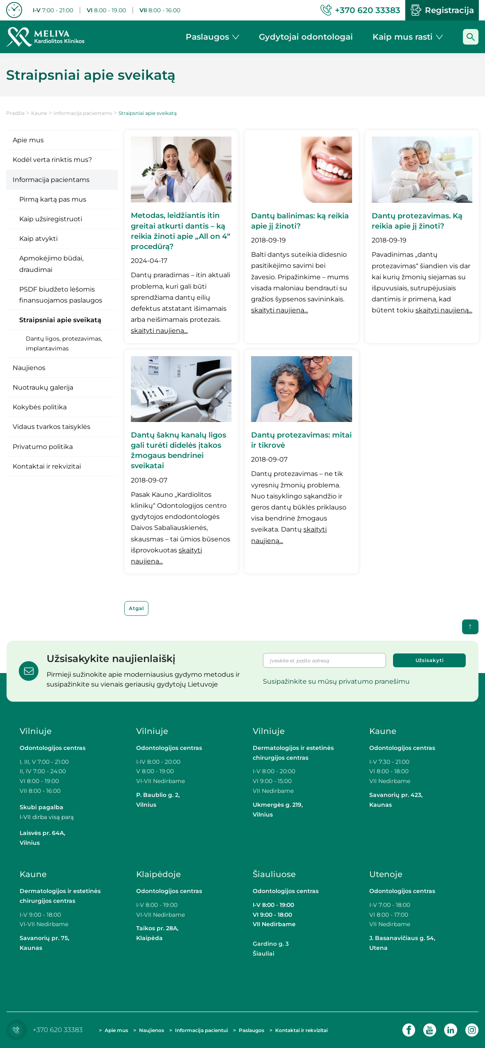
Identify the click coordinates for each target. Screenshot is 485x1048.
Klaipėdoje (159, 874)
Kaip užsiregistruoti (50, 219)
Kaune (39, 113)
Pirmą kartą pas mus (52, 199)
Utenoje (385, 874)
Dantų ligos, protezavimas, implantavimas (64, 343)
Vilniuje (36, 731)
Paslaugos (251, 1030)
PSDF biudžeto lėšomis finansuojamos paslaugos (60, 294)
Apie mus (28, 140)
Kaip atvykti (38, 238)
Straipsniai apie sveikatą (60, 320)
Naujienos (29, 368)
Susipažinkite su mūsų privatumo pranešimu (336, 681)
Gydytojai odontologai (306, 37)
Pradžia (15, 113)
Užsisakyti (429, 660)
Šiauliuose (274, 874)
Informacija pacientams (83, 113)
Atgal (136, 608)
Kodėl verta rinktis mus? (52, 160)
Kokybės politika (40, 407)
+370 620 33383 (47, 1030)
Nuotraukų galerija (43, 387)
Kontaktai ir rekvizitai (47, 466)
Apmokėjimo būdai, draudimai (51, 263)
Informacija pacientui (201, 1030)
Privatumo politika (43, 447)
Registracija (442, 10)
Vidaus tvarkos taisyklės (51, 427)
